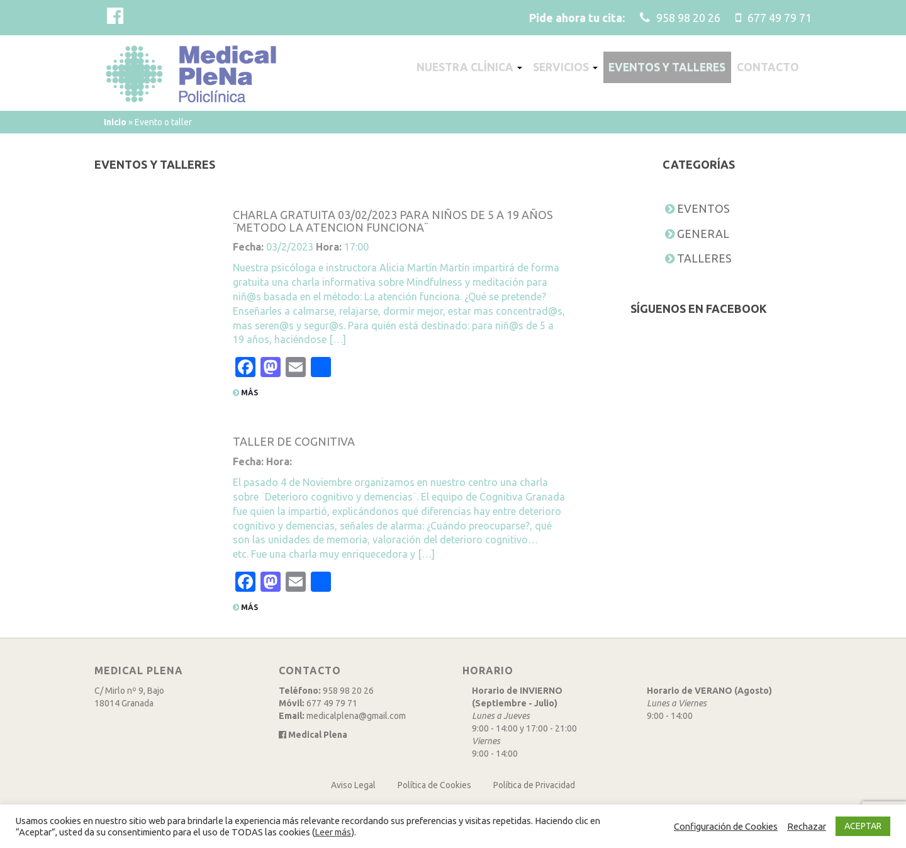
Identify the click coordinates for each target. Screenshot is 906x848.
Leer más (333, 832)
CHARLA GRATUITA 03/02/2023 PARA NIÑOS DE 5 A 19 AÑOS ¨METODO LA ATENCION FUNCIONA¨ (393, 221)
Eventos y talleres (670, 67)
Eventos (703, 208)
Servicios (565, 67)
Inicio (115, 122)
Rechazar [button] (806, 826)
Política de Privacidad (534, 785)
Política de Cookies (434, 785)
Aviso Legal (353, 785)
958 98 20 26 (348, 691)
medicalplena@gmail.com (356, 716)
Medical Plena (313, 735)
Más (245, 392)
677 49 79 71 (331, 703)
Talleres (704, 258)
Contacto (773, 67)
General (703, 233)
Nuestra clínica (465, 67)
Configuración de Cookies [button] (726, 826)
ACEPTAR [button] (862, 826)
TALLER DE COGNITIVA (294, 441)
